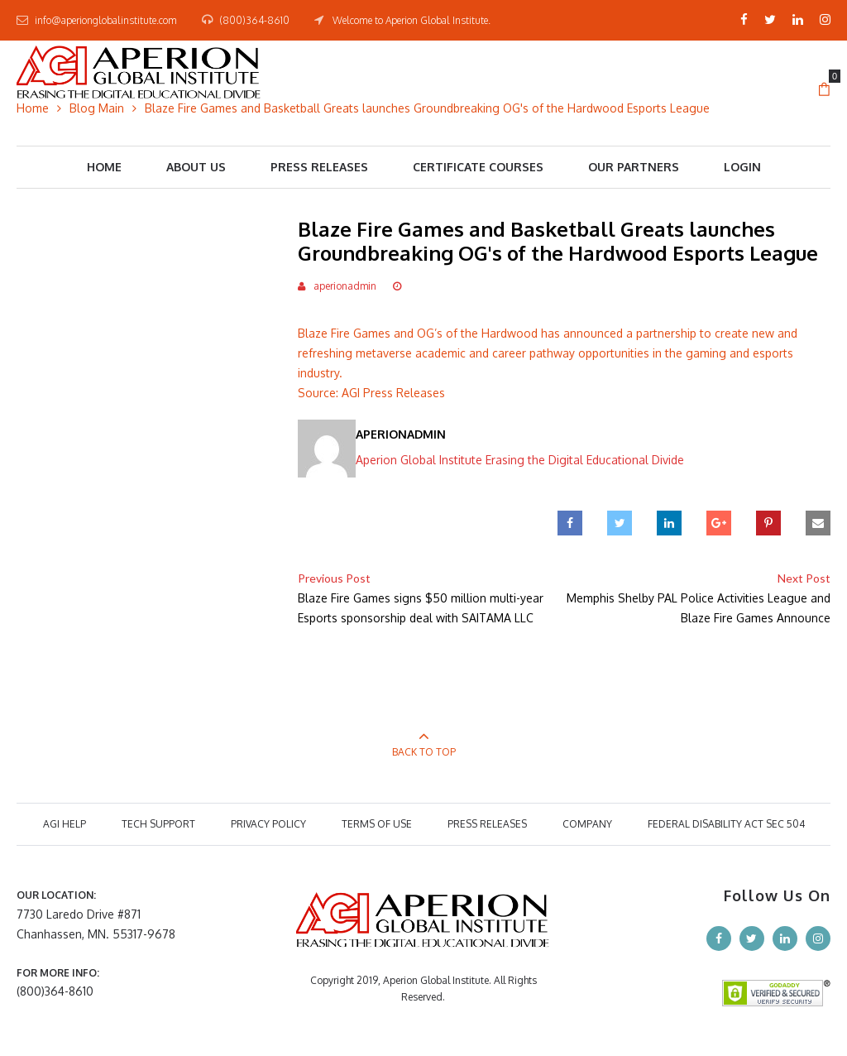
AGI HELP (64, 824)
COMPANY (587, 824)
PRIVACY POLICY (268, 824)
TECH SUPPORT (158, 824)
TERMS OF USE (377, 824)
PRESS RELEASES (487, 824)
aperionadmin (344, 286)
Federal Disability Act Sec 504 (726, 824)
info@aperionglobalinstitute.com (106, 20)
